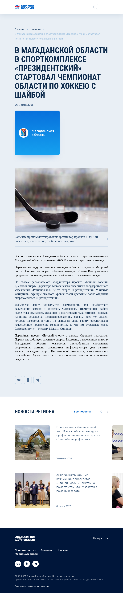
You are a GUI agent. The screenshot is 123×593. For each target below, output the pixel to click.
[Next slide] (107, 239)
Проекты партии (25, 550)
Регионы (46, 550)
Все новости (82, 411)
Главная (19, 29)
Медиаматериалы (26, 553)
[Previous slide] (101, 239)
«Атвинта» (42, 586)
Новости (36, 29)
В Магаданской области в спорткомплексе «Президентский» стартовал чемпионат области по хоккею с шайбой (57, 36)
